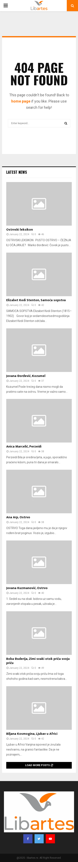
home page (20, 101)
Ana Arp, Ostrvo (18, 517)
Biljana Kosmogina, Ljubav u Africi (31, 734)
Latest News (16, 172)
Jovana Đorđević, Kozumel (25, 376)
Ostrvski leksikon (19, 229)
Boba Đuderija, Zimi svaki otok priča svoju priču (38, 661)
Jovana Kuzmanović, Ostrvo (27, 588)
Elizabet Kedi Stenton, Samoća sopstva (36, 300)
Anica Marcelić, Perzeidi (23, 446)
